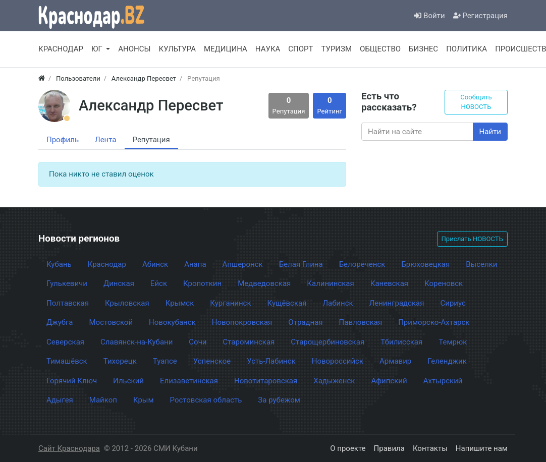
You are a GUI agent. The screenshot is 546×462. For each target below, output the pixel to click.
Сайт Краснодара (69, 448)
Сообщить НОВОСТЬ (476, 102)
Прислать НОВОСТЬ (472, 239)
